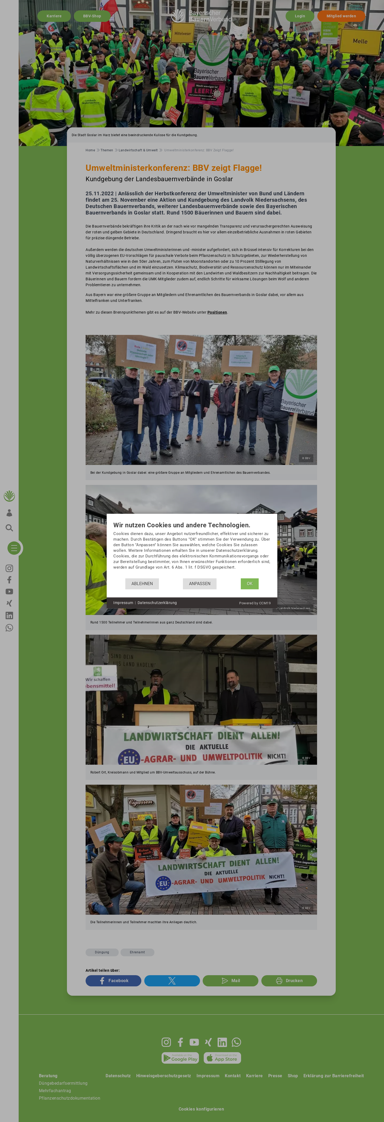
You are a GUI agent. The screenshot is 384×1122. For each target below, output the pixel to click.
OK (250, 583)
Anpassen (199, 583)
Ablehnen (142, 583)
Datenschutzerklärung (157, 603)
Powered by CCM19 (255, 603)
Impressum (123, 603)
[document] (192, 550)
